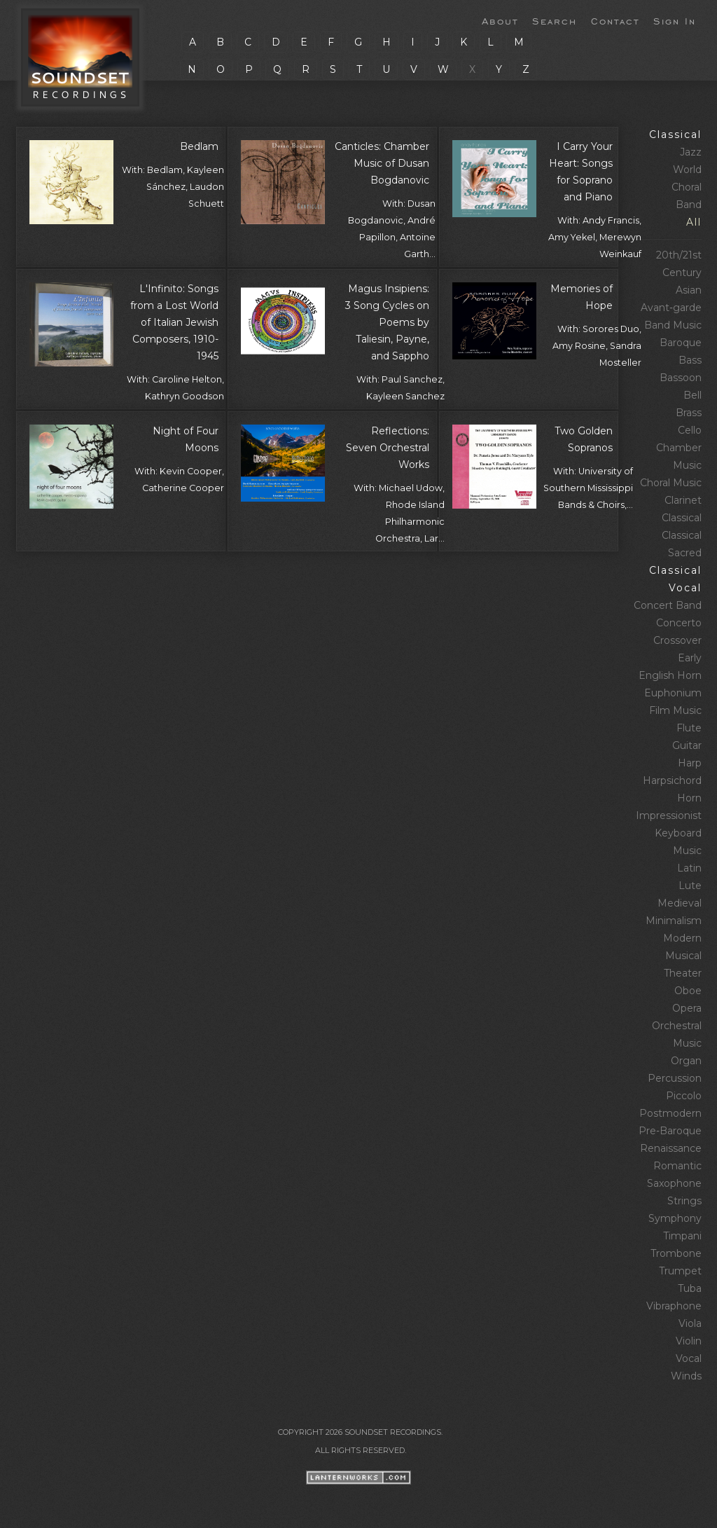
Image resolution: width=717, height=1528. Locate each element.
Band (689, 204)
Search (554, 20)
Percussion (675, 1078)
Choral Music (671, 482)
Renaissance (671, 1148)
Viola (690, 1323)
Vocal (689, 1358)
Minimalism (674, 920)
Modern (682, 938)
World (687, 169)
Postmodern (670, 1113)
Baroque (681, 342)
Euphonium (673, 693)
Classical (675, 134)
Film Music (675, 710)
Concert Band (668, 605)
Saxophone (674, 1183)
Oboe (688, 990)
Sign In (674, 20)
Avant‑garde (671, 307)
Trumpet (680, 1271)
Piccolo (684, 1095)
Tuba (690, 1288)
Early (690, 658)
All (694, 222)
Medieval (679, 903)
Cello (690, 430)
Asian (689, 290)
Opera (687, 1008)
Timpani (682, 1236)
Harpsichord (672, 780)
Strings (684, 1201)
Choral (686, 187)
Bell (692, 395)
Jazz (691, 152)
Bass (690, 360)
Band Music (673, 325)
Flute (689, 728)
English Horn (670, 675)
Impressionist (669, 815)
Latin (689, 868)
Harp (690, 763)
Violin (689, 1341)
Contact (615, 20)
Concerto (679, 623)
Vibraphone (674, 1306)
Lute (690, 885)
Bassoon (681, 377)
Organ (686, 1060)
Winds (686, 1376)
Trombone (676, 1253)
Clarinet (683, 500)
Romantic (677, 1165)
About (500, 20)
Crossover (677, 640)
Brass (689, 412)
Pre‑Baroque (670, 1130)
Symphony (675, 1218)
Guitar (687, 745)
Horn (689, 798)
